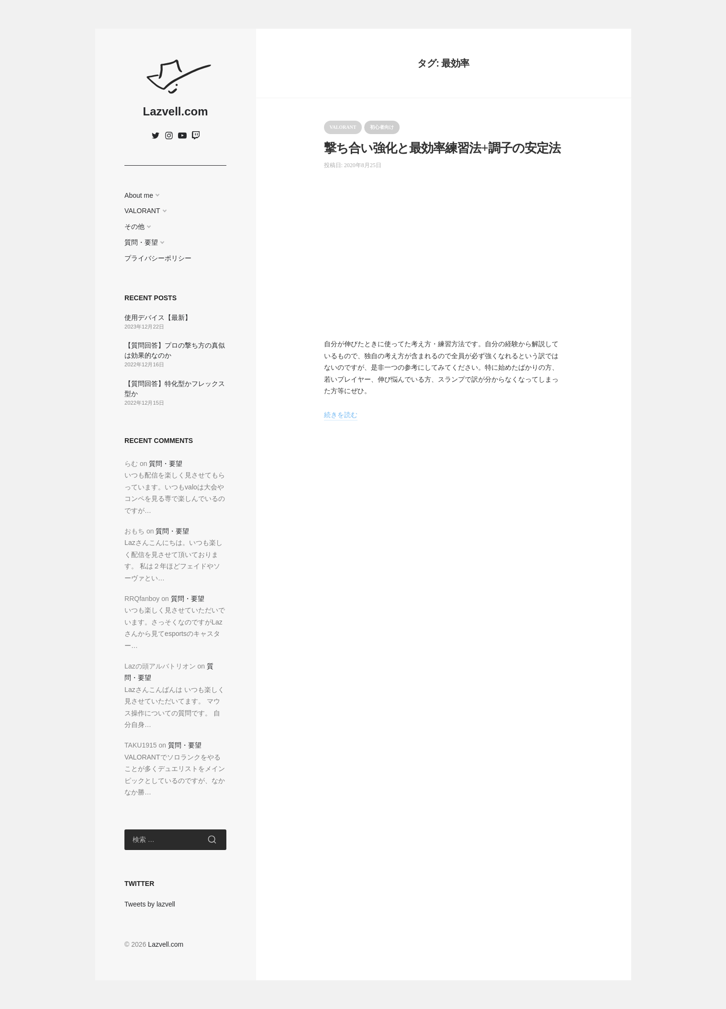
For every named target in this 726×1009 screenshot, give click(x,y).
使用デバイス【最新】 (157, 317)
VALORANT (142, 211)
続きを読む (340, 415)
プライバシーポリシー (157, 258)
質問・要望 (141, 242)
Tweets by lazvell (149, 904)
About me (138, 195)
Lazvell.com (175, 111)
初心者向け (382, 127)
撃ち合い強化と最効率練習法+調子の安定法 (442, 148)
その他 (134, 226)
